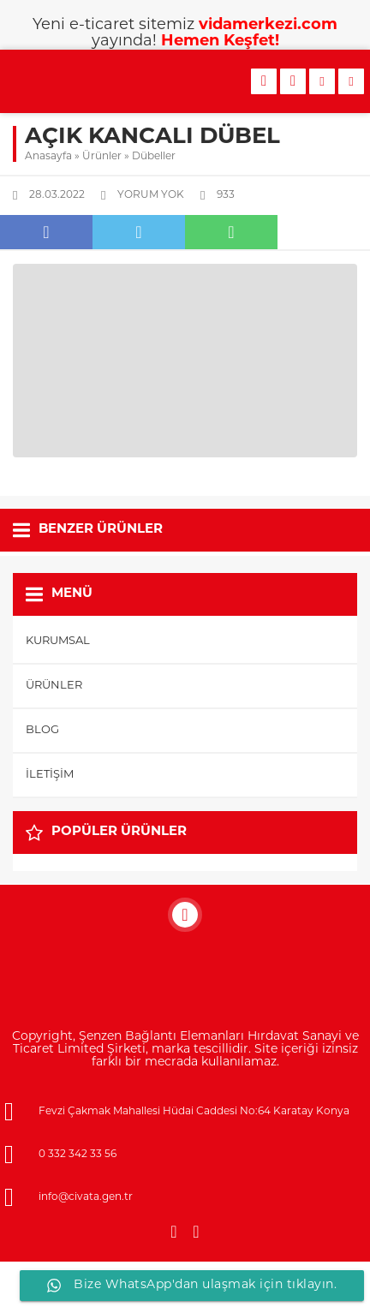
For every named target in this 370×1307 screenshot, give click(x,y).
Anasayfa (48, 157)
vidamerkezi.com (268, 25)
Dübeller (154, 157)
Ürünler (102, 157)
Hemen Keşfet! (220, 41)
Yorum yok (150, 195)
